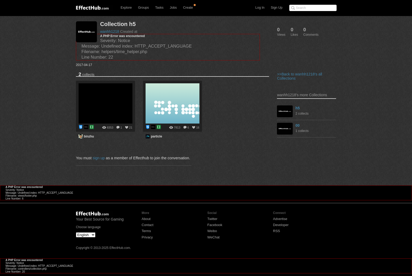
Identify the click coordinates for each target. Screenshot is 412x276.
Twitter (212, 219)
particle (156, 136)
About (146, 219)
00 (297, 125)
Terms (146, 231)
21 (130, 127)
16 (197, 127)
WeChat (213, 237)
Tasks (159, 7)
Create (188, 7)
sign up (98, 158)
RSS (276, 231)
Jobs (173, 7)
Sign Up (276, 7)
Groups (143, 7)
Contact (147, 225)
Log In (260, 7)
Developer (281, 225)
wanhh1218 (109, 31)
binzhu (89, 136)
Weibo (212, 231)
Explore (126, 7)
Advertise (280, 219)
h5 (297, 108)
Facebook (214, 225)
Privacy (147, 237)
